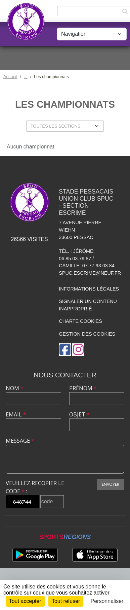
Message (20, 440)
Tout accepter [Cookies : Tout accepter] (25, 601)
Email (16, 414)
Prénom (83, 388)
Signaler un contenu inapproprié (88, 305)
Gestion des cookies (87, 334)
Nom (15, 388)
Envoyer (110, 484)
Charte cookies (80, 321)
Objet (79, 414)
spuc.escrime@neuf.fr (90, 273)
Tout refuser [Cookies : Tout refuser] (66, 601)
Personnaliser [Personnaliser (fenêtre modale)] (107, 601)
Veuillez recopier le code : (35, 487)
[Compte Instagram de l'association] (78, 349)
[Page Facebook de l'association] (65, 349)
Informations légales (89, 289)
